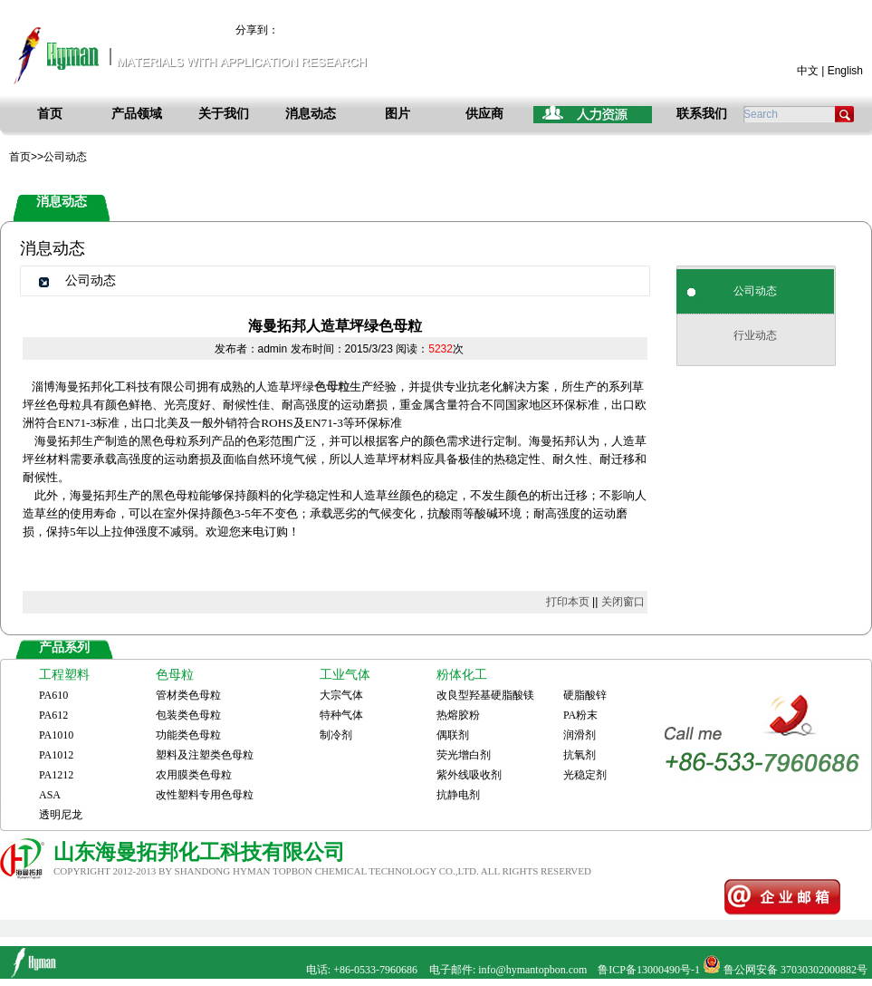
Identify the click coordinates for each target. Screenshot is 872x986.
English (845, 70)
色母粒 (175, 675)
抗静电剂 (458, 794)
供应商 (484, 114)
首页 (49, 114)
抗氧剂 (579, 755)
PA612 (53, 715)
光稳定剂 (585, 774)
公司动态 (755, 291)
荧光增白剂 (463, 755)
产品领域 (136, 114)
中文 (808, 70)
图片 (397, 114)
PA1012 (56, 755)
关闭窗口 (623, 601)
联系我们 (701, 114)
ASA (50, 794)
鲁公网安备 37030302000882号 (795, 969)
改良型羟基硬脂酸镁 (485, 695)
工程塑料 (64, 675)
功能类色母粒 (188, 735)
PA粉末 (580, 715)
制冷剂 (336, 735)
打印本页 (567, 601)
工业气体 (345, 675)
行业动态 (755, 335)
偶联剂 (452, 735)
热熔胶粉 (458, 715)
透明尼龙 (60, 814)
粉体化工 (461, 675)
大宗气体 (341, 695)
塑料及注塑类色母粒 (205, 755)
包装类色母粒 (188, 715)
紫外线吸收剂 (469, 774)
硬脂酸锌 (585, 695)
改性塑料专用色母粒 (205, 794)
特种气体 (341, 715)
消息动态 (310, 114)
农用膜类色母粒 (194, 774)
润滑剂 (579, 735)
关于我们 (223, 114)
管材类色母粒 (188, 695)
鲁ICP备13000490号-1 (649, 969)
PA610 (53, 695)
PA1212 (56, 774)
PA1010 (56, 735)
